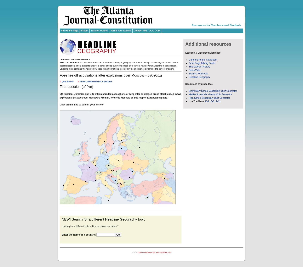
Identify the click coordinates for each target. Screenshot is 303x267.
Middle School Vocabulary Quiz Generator (210, 94)
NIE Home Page (69, 30)
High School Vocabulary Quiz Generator (209, 98)
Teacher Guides (99, 30)
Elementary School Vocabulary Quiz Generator (213, 91)
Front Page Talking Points (202, 63)
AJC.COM (154, 30)
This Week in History (199, 66)
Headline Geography (199, 77)
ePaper (84, 30)
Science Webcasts (198, 73)
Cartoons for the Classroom (203, 59)
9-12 (218, 101)
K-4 (207, 101)
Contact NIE (140, 30)
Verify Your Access (121, 30)
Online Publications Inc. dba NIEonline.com (154, 253)
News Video (195, 70)
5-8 (213, 101)
